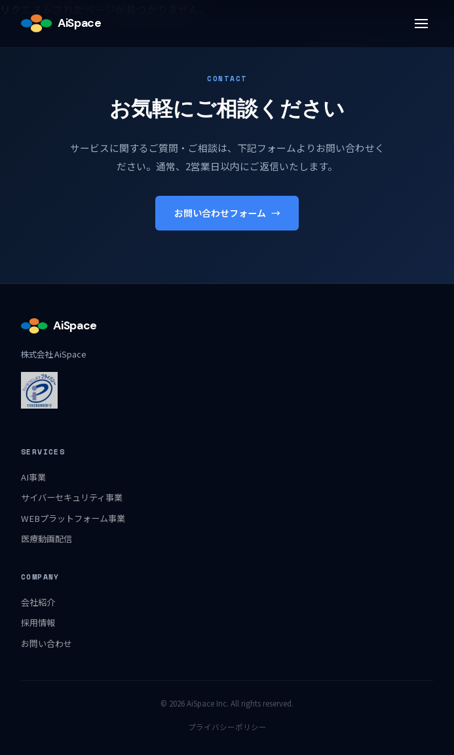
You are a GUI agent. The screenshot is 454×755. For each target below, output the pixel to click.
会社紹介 (38, 602)
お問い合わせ (46, 643)
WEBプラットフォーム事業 (73, 518)
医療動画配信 (46, 538)
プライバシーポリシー (227, 727)
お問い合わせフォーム (227, 213)
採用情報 (38, 622)
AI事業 (33, 477)
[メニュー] (421, 23)
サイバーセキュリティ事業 (72, 497)
